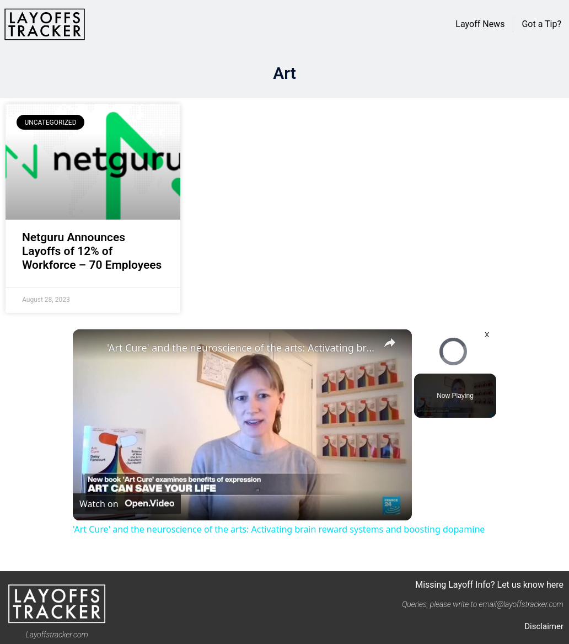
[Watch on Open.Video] (127, 503)
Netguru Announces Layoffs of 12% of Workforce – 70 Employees (92, 251)
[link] (90, 347)
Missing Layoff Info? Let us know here (489, 584)
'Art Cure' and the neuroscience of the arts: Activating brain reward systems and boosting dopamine (240, 347)
